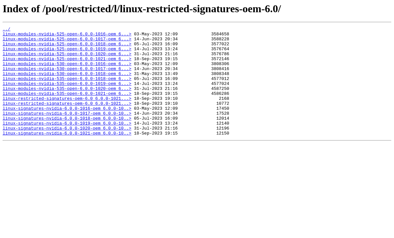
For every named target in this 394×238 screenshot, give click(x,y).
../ (6, 30)
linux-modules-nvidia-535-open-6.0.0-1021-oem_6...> (67, 107)
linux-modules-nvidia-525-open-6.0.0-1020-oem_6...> (67, 59)
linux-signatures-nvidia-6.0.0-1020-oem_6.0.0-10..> (67, 149)
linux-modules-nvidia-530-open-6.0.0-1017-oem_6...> (67, 77)
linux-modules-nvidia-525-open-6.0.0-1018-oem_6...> (67, 48)
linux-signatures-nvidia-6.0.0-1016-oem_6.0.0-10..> (67, 125)
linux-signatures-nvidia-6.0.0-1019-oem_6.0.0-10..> (67, 143)
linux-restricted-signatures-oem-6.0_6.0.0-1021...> (67, 113)
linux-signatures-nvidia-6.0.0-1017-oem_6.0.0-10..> (67, 131)
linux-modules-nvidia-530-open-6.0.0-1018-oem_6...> (67, 83)
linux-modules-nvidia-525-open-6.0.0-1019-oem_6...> (67, 54)
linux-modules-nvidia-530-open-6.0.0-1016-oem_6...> (67, 71)
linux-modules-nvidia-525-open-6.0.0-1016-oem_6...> (67, 36)
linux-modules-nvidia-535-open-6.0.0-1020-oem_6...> (67, 101)
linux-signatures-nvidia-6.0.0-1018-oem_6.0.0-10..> (67, 137)
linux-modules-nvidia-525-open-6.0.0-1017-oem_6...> (67, 42)
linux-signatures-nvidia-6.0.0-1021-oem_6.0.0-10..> (67, 155)
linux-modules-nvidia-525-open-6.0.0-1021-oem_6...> (67, 65)
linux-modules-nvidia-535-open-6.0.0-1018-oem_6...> (67, 89)
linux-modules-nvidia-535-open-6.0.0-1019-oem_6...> (67, 95)
